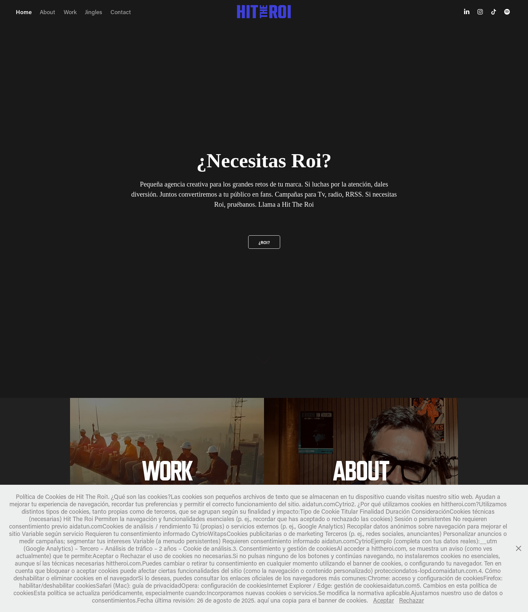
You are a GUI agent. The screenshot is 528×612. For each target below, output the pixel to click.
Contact (120, 11)
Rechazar (411, 600)
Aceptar (383, 600)
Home (24, 11)
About (47, 11)
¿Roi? (264, 242)
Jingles (93, 11)
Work (70, 11)
